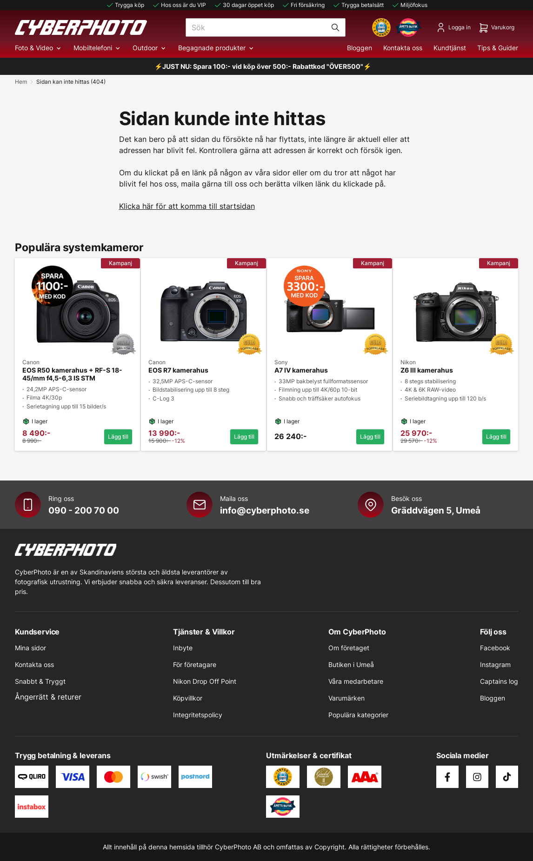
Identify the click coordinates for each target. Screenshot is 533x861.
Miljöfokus (409, 5)
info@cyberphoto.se (264, 510)
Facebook (495, 648)
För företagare (194, 664)
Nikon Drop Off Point (204, 681)
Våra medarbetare (355, 681)
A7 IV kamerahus (301, 370)
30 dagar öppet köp (243, 5)
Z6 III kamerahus (426, 370)
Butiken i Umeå (351, 664)
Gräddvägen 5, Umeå (435, 510)
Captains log (499, 681)
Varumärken (346, 698)
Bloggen (359, 48)
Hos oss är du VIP (179, 5)
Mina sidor (30, 648)
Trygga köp (125, 5)
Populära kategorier (358, 715)
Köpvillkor (187, 698)
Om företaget (348, 648)
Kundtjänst (449, 48)
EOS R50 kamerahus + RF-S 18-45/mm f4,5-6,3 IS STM (72, 374)
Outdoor (150, 48)
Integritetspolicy (197, 715)
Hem (21, 81)
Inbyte (183, 648)
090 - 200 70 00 (83, 510)
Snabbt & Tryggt (40, 681)
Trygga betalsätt (358, 5)
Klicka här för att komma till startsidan (187, 206)
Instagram (495, 664)
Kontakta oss (402, 48)
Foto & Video (38, 48)
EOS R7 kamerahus (178, 370)
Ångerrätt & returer (48, 696)
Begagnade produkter (216, 48)
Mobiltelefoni (97, 48)
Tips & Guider (497, 48)
